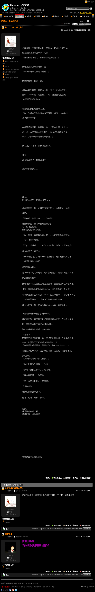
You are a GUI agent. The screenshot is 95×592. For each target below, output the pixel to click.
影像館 (45, 16)
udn (3, 13)
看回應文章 (65, 24)
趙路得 (7, 67)
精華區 (28, 16)
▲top (92, 583)
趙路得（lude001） (22, 491)
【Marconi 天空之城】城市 (28, 13)
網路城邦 (90, 2)
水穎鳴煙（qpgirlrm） (23, 537)
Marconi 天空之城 (19, 5)
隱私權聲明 (46, 587)
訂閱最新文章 (40, 10)
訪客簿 (74, 16)
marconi (16, 8)
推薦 (89, 30)
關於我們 (15, 587)
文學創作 (12, 13)
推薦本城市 (21, 10)
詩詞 (17, 13)
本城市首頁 (8, 16)
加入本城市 (13, 10)
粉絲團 (5, 590)
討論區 (19, 16)
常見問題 (22, 587)
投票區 (37, 16)
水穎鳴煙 (11, 49)
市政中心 (85, 16)
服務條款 (29, 587)
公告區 (65, 16)
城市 (6, 13)
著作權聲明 (37, 587)
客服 (53, 587)
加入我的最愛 (31, 10)
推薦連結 (55, 16)
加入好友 (13, 53)
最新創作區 (13, 21)
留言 (7, 53)
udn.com (91, 587)
